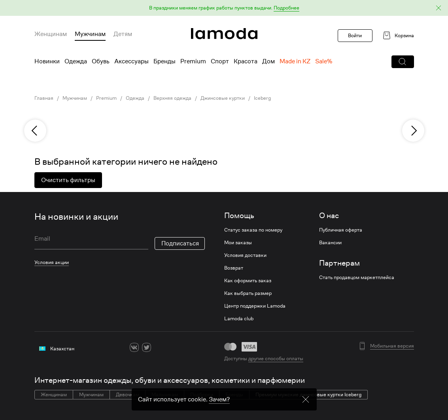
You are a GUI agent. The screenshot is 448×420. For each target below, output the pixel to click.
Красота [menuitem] (245, 61)
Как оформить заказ (247, 280)
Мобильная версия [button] (392, 346)
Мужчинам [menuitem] (90, 34)
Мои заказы (238, 242)
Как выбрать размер (248, 293)
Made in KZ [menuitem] (295, 61)
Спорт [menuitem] (220, 61)
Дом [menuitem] (268, 61)
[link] (224, 33)
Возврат (233, 268)
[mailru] (183, 347)
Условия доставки (245, 255)
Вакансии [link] (330, 242)
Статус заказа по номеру (253, 230)
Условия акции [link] (51, 262)
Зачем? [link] (219, 399)
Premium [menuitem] (193, 61)
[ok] (159, 347)
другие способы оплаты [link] (275, 358)
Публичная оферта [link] (340, 230)
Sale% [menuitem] (323, 61)
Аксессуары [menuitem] (131, 61)
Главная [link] (43, 98)
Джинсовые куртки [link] (222, 98)
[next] (413, 131)
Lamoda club (238, 318)
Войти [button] (355, 35)
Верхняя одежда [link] (172, 98)
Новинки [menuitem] (47, 61)
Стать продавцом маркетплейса (356, 277)
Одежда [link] (135, 98)
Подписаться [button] (180, 243)
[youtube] (171, 347)
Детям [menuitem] (122, 34)
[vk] (134, 347)
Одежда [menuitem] (75, 61)
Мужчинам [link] (74, 98)
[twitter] (146, 347)
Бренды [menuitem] (164, 61)
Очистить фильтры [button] (68, 180)
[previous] (35, 131)
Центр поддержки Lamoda (254, 306)
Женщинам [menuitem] (50, 34)
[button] (224, 8)
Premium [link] (106, 98)
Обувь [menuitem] (101, 61)
